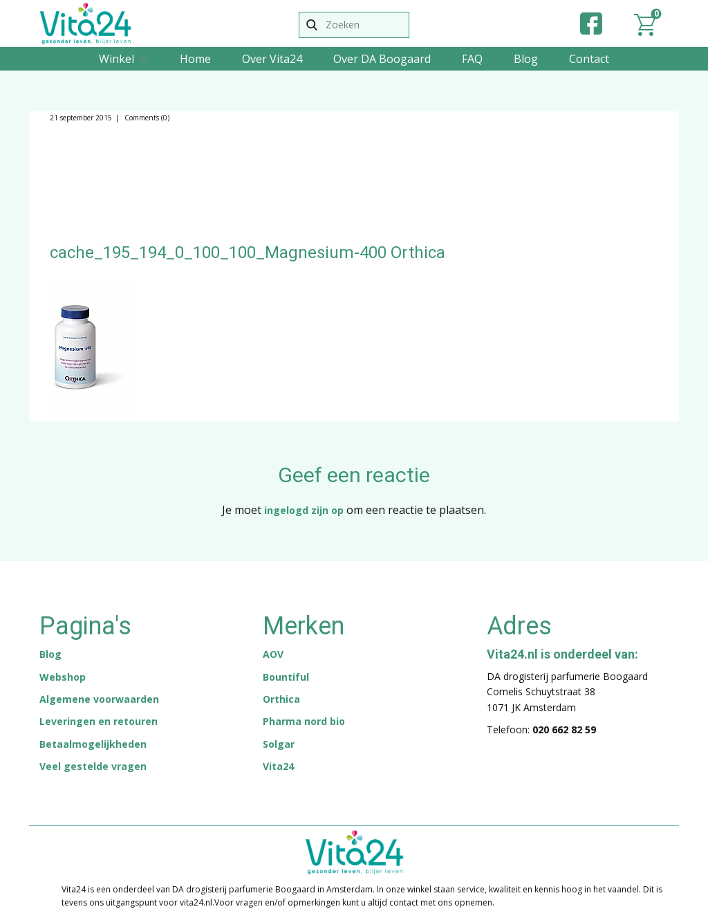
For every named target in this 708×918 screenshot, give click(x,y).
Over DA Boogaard (382, 58)
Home (195, 58)
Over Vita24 (272, 58)
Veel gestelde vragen (93, 766)
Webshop (62, 676)
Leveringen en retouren (98, 721)
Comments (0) (145, 117)
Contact (589, 58)
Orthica (281, 699)
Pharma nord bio (304, 721)
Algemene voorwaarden (99, 699)
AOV (273, 654)
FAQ (472, 58)
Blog (526, 58)
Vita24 (278, 766)
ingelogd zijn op (304, 510)
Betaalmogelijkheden (93, 744)
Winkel (116, 58)
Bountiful (286, 676)
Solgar (279, 744)
